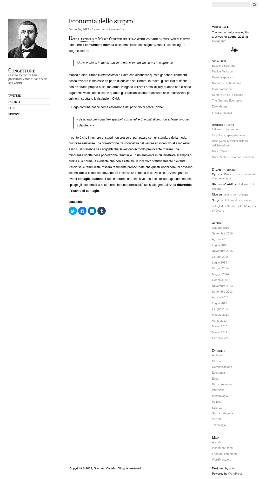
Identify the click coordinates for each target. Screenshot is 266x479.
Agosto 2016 (220, 239)
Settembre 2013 (222, 291)
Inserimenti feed (222, 447)
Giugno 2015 (220, 256)
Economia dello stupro (101, 21)
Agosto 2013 (220, 297)
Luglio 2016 (219, 245)
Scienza (217, 407)
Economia (218, 372)
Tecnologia (219, 425)
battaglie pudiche (90, 179)
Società (217, 419)
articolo (87, 39)
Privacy (13, 114)
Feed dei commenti (224, 453)
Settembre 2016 (222, 233)
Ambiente (218, 355)
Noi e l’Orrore (220, 151)
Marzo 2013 (219, 326)
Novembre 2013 (222, 285)
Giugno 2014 (220, 268)
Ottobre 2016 (220, 227)
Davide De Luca (222, 71)
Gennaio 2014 (221, 279)
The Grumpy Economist (227, 100)
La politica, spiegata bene (228, 135)
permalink (118, 29)
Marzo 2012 (219, 332)
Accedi (216, 442)
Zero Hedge (219, 106)
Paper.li (14, 102)
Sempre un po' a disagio (227, 94)
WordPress (235, 473)
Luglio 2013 (219, 303)
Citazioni (217, 361)
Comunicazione (222, 366)
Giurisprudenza (222, 384)
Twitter (14, 95)
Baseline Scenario (223, 65)
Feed (11, 108)
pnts (231, 468)
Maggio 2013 (220, 314)
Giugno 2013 (220, 309)
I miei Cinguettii (222, 112)
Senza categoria (222, 413)
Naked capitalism (223, 77)
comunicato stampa (99, 45)
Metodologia (220, 395)
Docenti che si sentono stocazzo (233, 157)
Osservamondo (222, 89)
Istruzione (218, 390)
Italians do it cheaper (225, 129)
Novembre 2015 (222, 250)
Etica (215, 378)
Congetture (21, 70)
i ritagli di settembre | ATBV (229, 206)
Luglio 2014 (219, 262)
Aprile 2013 (219, 320)
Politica (216, 401)
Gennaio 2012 (221, 338)
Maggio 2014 (220, 274)
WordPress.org (221, 459)
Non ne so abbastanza (226, 83)
